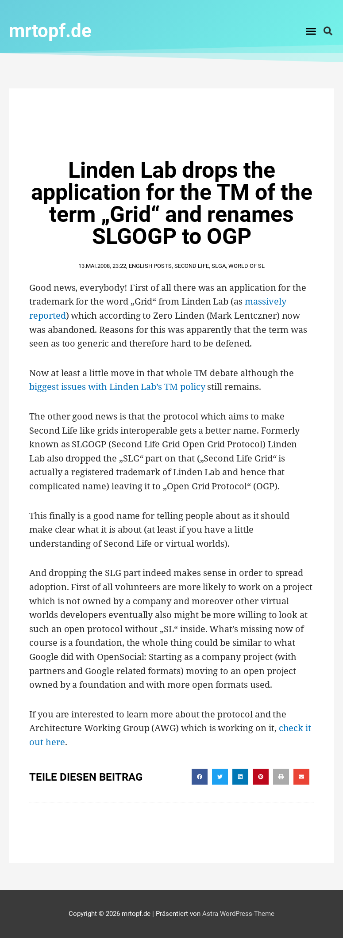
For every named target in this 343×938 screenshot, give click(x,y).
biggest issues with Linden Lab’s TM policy (117, 387)
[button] (311, 31)
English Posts (150, 266)
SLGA (219, 266)
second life (191, 266)
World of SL (246, 266)
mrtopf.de (50, 31)
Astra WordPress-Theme (238, 914)
